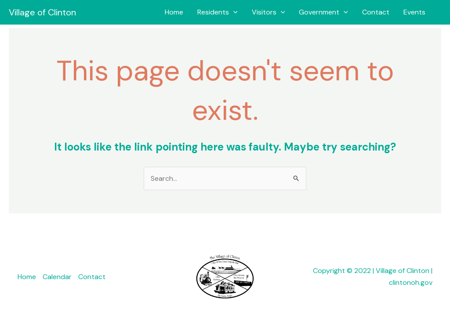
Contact (375, 12)
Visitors (268, 12)
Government (323, 12)
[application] (233, 12)
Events (414, 12)
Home (174, 12)
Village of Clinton (42, 12)
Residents (217, 12)
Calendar (57, 276)
